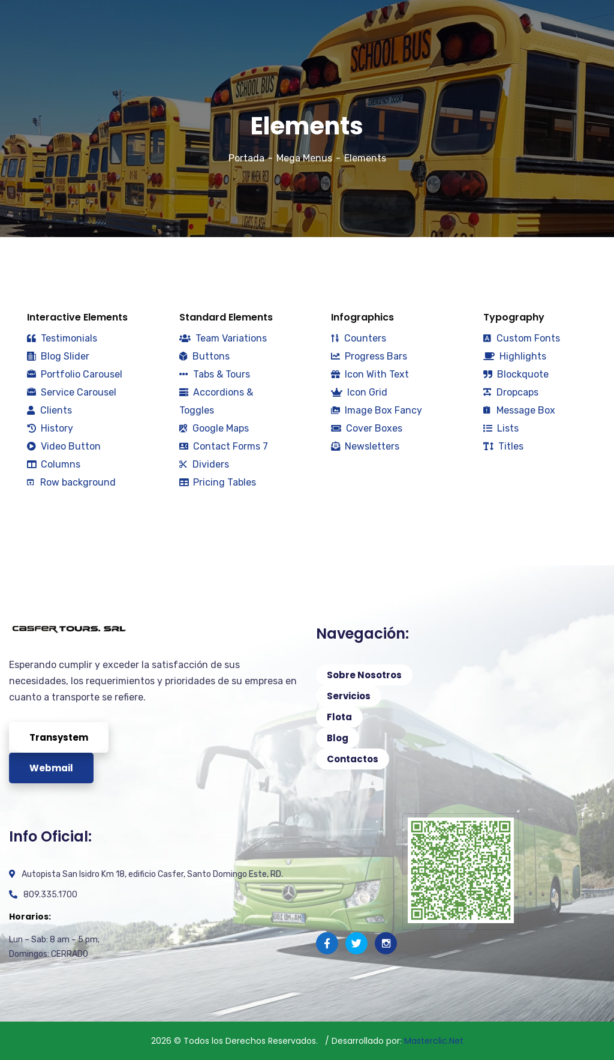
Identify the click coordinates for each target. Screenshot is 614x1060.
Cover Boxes (366, 428)
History (50, 428)
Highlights (514, 356)
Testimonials (62, 338)
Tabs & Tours (214, 374)
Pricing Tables (217, 482)
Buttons (204, 356)
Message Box (519, 410)
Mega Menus (304, 158)
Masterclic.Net (433, 1041)
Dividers (204, 464)
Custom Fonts (521, 338)
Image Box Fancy (376, 410)
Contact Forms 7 (223, 446)
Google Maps (214, 428)
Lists (501, 428)
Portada (246, 158)
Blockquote (516, 374)
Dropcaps (510, 392)
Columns (53, 464)
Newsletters (365, 446)
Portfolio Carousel (74, 374)
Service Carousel (71, 392)
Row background (71, 482)
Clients (49, 410)
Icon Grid (359, 392)
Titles (503, 446)
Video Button (64, 446)
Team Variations (223, 338)
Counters (358, 338)
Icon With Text (370, 374)
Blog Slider (58, 356)
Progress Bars (369, 356)
